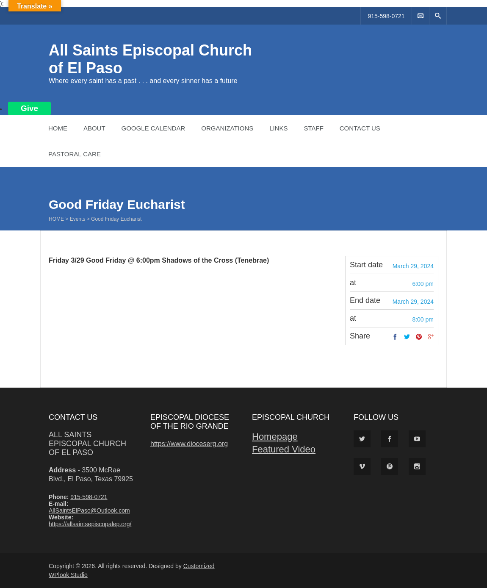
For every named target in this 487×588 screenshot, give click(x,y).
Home (57, 128)
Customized (199, 566)
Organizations (227, 128)
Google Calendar (153, 128)
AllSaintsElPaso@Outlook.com (89, 510)
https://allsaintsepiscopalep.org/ (90, 524)
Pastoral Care (74, 154)
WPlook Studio (68, 574)
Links (278, 128)
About (94, 128)
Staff (313, 128)
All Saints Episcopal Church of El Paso (87, 443)
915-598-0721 (386, 16)
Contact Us (360, 128)
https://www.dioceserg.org (189, 443)
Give (29, 108)
